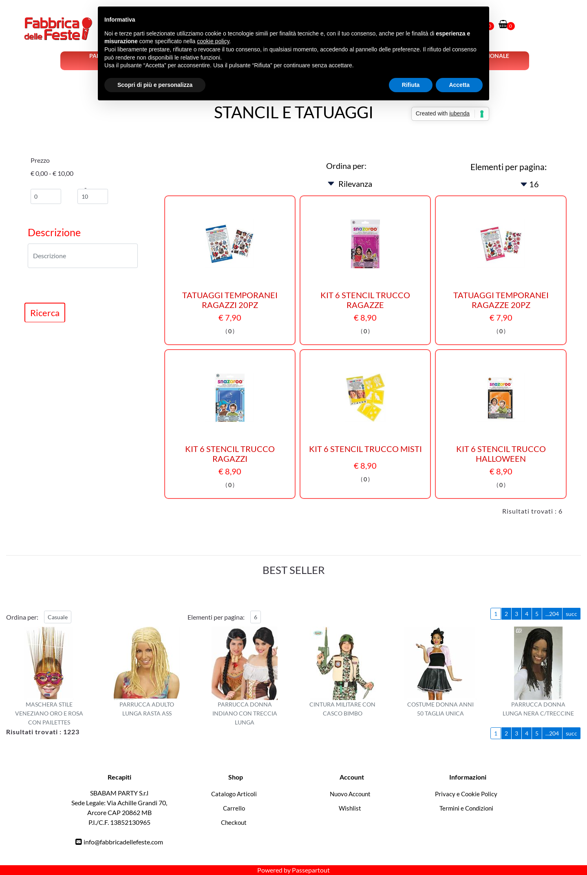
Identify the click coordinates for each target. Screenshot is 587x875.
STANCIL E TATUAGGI (293, 112)
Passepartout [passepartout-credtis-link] (311, 870)
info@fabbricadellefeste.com (123, 842)
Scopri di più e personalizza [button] (154, 85)
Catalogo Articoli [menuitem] (234, 793)
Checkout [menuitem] (234, 822)
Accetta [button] (459, 85)
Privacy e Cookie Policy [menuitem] (466, 793)
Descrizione (54, 232)
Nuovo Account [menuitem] (350, 793)
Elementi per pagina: (508, 167)
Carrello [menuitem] (234, 808)
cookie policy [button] (213, 41)
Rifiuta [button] (411, 85)
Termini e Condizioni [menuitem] (466, 808)
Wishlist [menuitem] (350, 808)
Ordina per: (346, 166)
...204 (552, 613)
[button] (44, 312)
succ (571, 613)
